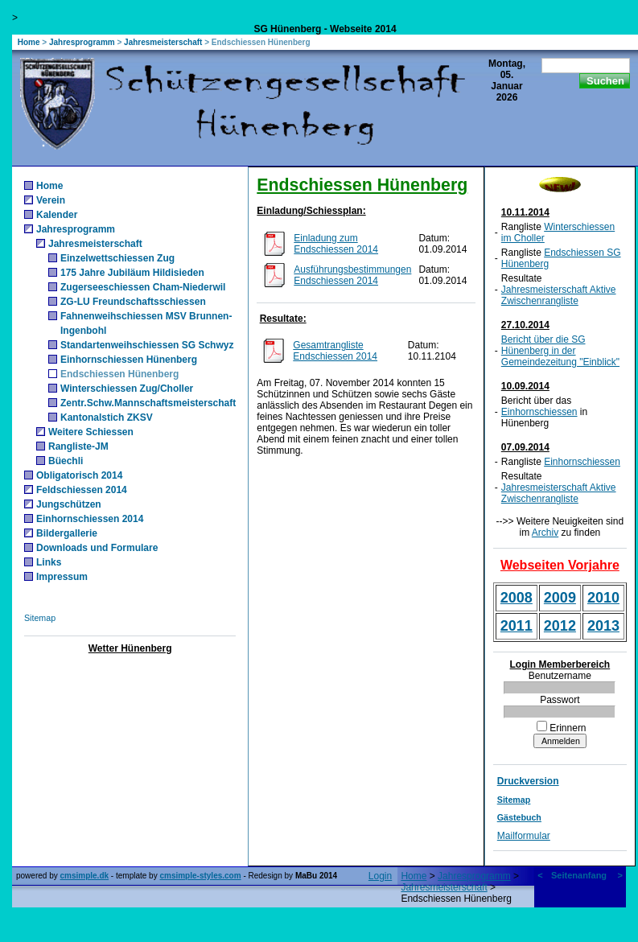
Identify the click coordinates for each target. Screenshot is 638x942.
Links (48, 562)
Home (29, 42)
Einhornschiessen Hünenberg (128, 359)
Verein (50, 200)
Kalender (56, 214)
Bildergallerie (66, 533)
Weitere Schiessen (91, 432)
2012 (560, 626)
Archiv (545, 532)
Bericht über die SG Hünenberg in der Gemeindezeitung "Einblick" (560, 351)
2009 (560, 598)
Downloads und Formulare (97, 547)
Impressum (62, 576)
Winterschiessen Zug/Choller (126, 388)
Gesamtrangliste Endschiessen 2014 (335, 350)
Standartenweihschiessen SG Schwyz (146, 345)
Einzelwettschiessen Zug (117, 258)
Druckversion (528, 781)
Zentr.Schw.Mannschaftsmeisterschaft (148, 403)
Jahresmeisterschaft (163, 42)
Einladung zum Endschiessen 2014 (336, 243)
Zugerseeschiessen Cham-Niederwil (142, 287)
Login (380, 876)
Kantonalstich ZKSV (106, 417)
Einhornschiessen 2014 (89, 518)
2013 (603, 626)
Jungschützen (68, 504)
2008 (516, 598)
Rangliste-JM (78, 446)
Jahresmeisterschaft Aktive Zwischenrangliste (558, 295)
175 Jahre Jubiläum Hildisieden (132, 272)
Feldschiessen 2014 (81, 490)
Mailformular (523, 835)
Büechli (65, 461)
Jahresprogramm (82, 42)
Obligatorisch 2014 (79, 475)
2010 (603, 598)
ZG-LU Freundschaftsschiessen (133, 301)
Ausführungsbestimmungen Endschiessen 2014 (352, 275)
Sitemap (40, 618)
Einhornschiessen (539, 412)
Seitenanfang (579, 875)
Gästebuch (519, 817)
